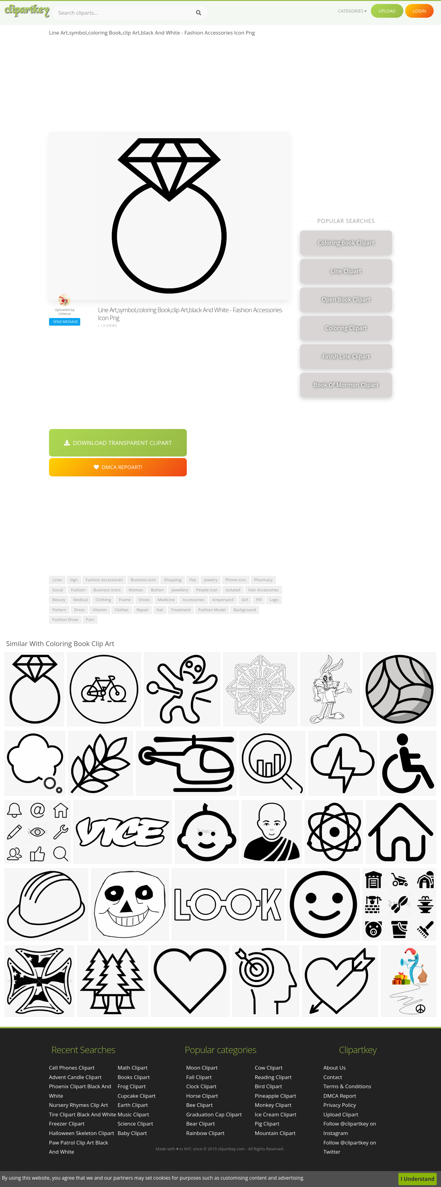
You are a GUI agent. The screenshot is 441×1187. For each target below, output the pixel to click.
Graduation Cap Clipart (214, 1114)
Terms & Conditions (347, 1086)
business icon (143, 579)
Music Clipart (133, 1114)
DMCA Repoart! (118, 467)
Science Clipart (135, 1123)
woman (136, 590)
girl (245, 599)
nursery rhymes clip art (78, 1104)
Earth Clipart (133, 1104)
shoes (144, 599)
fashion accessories (104, 579)
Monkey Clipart (273, 1104)
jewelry (210, 579)
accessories (193, 599)
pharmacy (263, 579)
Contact (332, 1077)
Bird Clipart (268, 1086)
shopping (172, 579)
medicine (166, 599)
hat (159, 609)
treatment (181, 609)
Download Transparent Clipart (118, 443)
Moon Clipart (202, 1067)
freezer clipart (67, 1123)
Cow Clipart (269, 1067)
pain (90, 619)
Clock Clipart (201, 1086)
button (157, 590)
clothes (122, 609)
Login (419, 11)
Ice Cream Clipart (275, 1114)
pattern (59, 609)
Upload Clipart (340, 1114)
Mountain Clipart (275, 1133)
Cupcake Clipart (137, 1095)
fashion (78, 590)
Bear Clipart (200, 1123)
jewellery (180, 590)
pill (259, 599)
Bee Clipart (199, 1104)
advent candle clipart (75, 1077)
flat (193, 579)
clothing (103, 599)
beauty (58, 599)
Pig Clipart (267, 1123)
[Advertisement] (169, 86)
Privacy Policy (339, 1104)
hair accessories (263, 590)
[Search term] (130, 13)
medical (80, 599)
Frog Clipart (132, 1086)
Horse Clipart (202, 1095)
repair (143, 609)
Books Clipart (134, 1077)
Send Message (64, 321)
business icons (107, 590)
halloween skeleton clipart (81, 1133)
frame (125, 599)
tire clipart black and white (82, 1114)
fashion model (212, 609)
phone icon (235, 579)
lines (57, 579)
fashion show (65, 619)
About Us (334, 1067)
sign (74, 579)
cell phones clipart (72, 1067)
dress (79, 609)
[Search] (198, 13)
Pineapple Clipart (275, 1095)
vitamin (99, 609)
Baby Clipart (132, 1133)
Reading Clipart (273, 1077)
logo (274, 599)
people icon (207, 590)
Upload (387, 11)
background (245, 609)
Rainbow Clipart (205, 1133)
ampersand (223, 599)
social (57, 590)
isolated (233, 590)
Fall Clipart (199, 1077)
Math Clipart (133, 1067)
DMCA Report (339, 1095)
